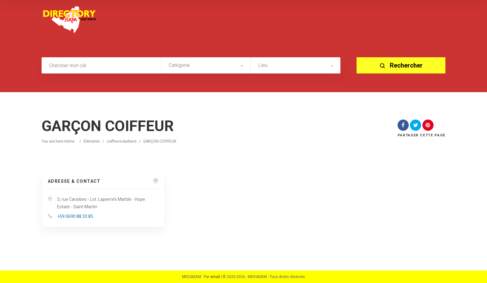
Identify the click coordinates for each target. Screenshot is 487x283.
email (215, 277)
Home (69, 141)
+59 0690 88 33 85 (75, 216)
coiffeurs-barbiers (122, 141)
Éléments (92, 141)
